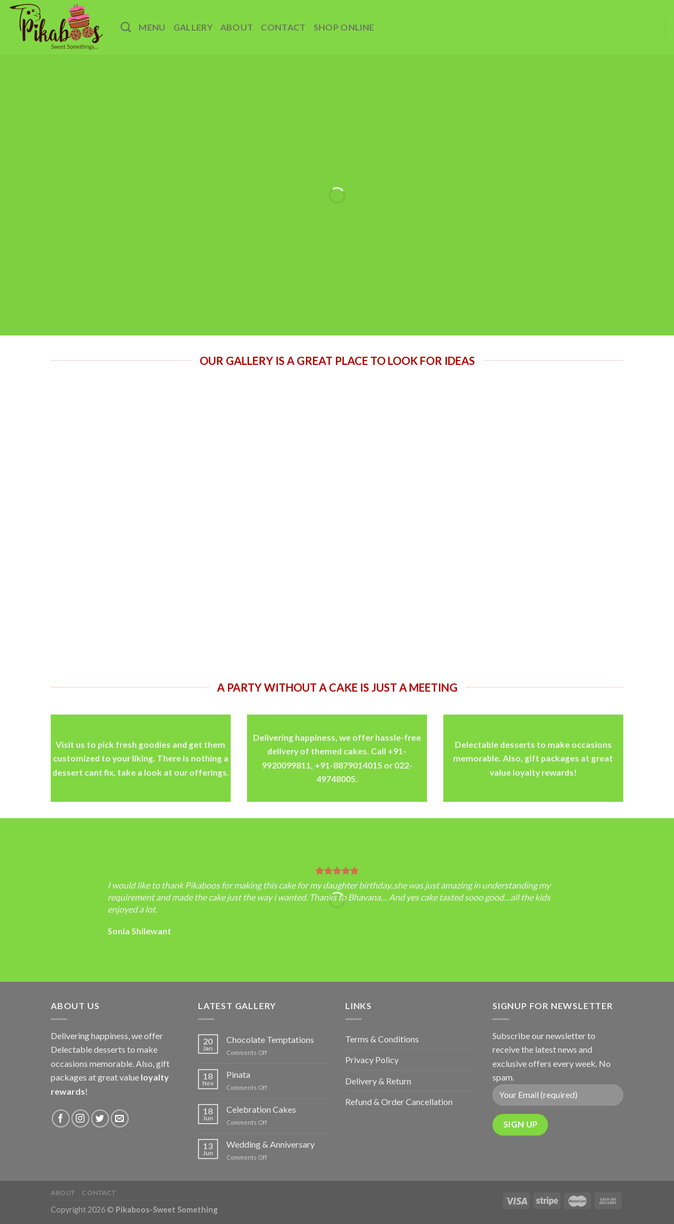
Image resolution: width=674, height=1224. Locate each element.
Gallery (193, 27)
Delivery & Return (378, 1081)
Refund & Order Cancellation (399, 1101)
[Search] (126, 27)
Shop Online (344, 27)
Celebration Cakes (261, 1109)
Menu (152, 27)
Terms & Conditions (382, 1039)
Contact (283, 27)
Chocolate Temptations (270, 1039)
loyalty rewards (543, 771)
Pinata (238, 1074)
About (237, 27)
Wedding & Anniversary (270, 1144)
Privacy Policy (372, 1059)
